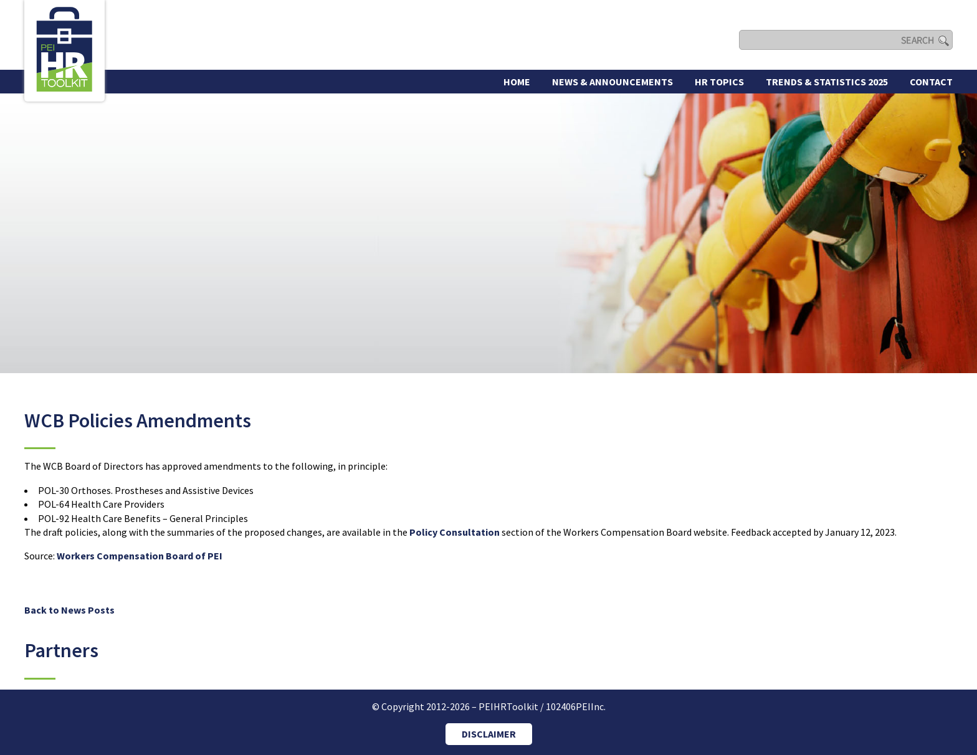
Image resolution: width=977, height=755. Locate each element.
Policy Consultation (455, 532)
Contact (931, 81)
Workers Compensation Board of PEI (139, 555)
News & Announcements (612, 81)
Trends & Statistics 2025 (827, 81)
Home (516, 81)
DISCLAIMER (489, 734)
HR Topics (719, 81)
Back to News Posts (69, 610)
